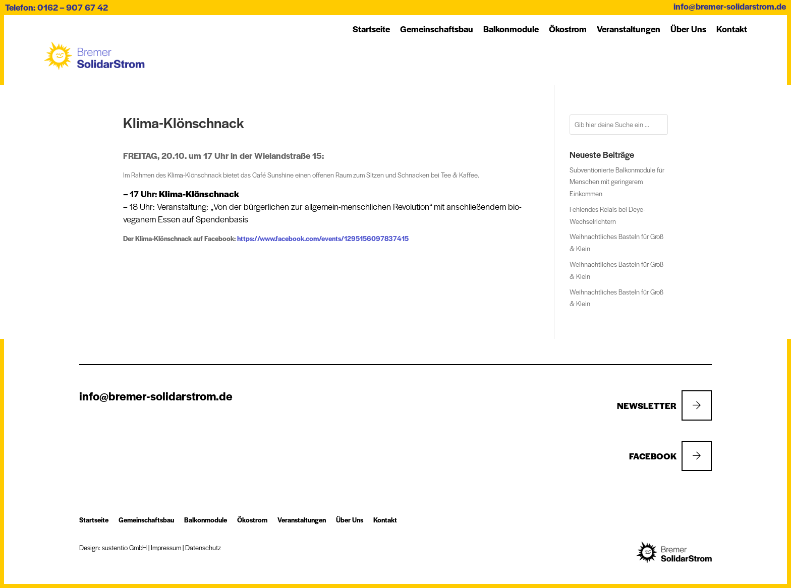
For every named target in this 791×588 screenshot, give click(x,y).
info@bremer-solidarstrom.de (729, 6)
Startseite (371, 29)
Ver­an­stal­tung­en (628, 29)
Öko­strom (568, 29)
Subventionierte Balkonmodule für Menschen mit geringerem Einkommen (617, 182)
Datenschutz (203, 547)
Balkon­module (511, 29)
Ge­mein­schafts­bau (436, 29)
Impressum (166, 547)
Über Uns (688, 29)
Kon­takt (731, 29)
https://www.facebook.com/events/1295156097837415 (323, 238)
